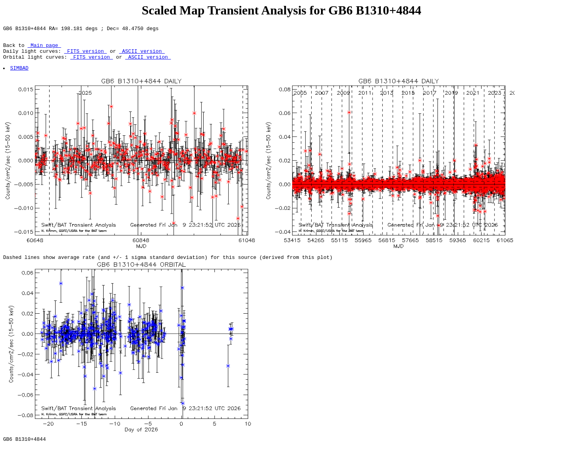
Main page (44, 48)
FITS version (85, 55)
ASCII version (142, 55)
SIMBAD (20, 74)
